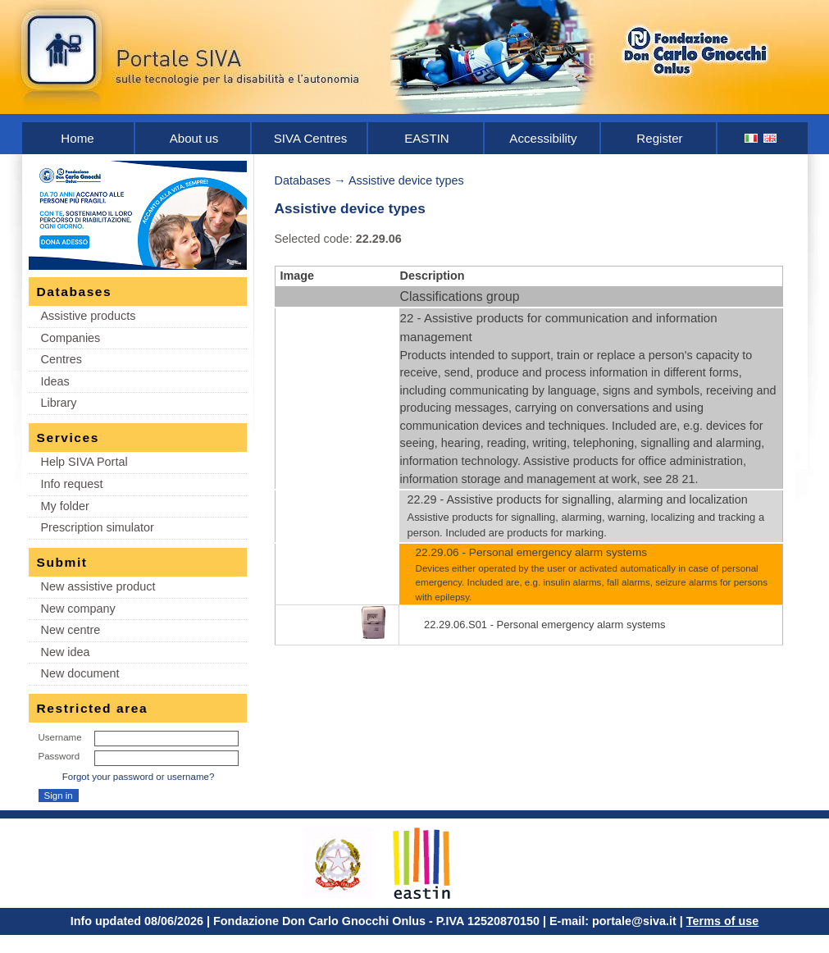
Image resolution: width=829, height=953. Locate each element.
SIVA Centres (311, 138)
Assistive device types (406, 180)
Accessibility (542, 138)
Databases (303, 180)
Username (60, 737)
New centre (71, 629)
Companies (71, 337)
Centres (61, 359)
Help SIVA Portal (84, 461)
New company (78, 608)
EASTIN (426, 138)
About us (194, 138)
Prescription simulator (97, 527)
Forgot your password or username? (138, 777)
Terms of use (722, 921)
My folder (65, 506)
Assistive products (88, 315)
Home (77, 138)
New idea (65, 652)
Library (59, 402)
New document (80, 673)
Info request (72, 483)
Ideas (55, 381)
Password (59, 756)
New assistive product (98, 586)
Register (659, 138)
